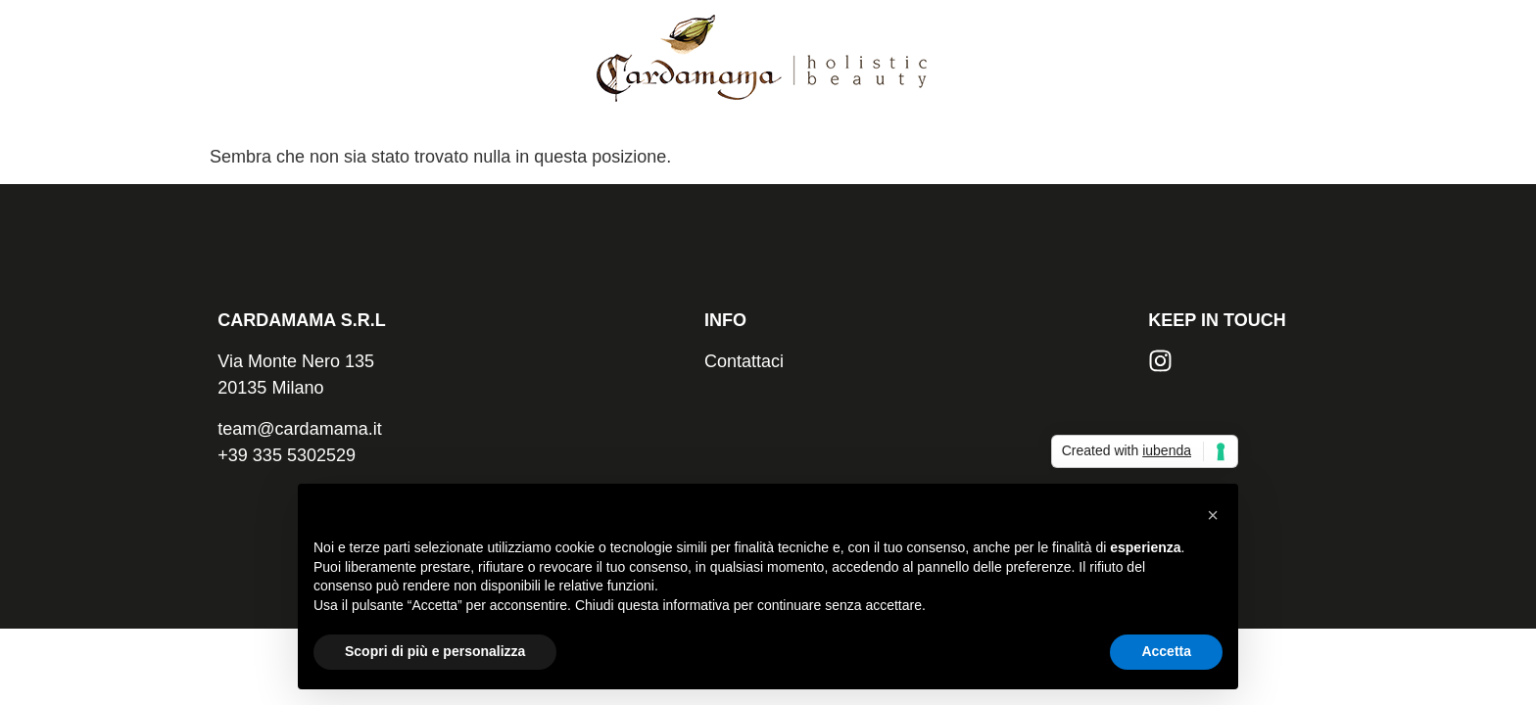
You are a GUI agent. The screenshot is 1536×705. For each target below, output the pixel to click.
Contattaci (744, 361)
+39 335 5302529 (286, 455)
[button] (1212, 515)
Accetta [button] (1166, 651)
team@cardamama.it (299, 429)
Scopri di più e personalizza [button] (435, 651)
